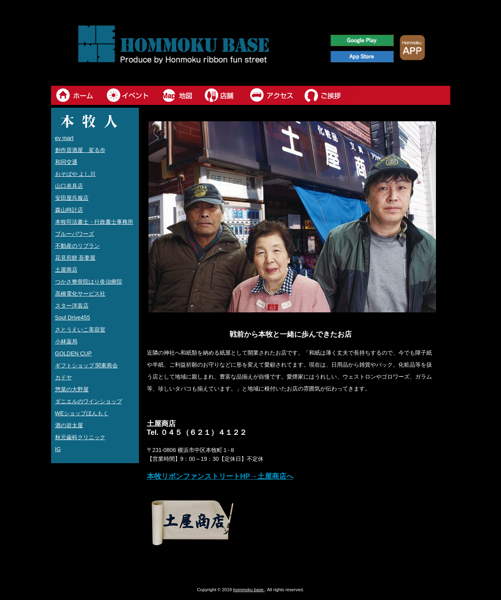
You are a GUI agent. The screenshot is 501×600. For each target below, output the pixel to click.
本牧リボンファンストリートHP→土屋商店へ (220, 476)
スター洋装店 (72, 305)
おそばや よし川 (75, 174)
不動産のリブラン (77, 246)
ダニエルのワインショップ (88, 401)
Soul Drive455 (72, 317)
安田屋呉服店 (72, 198)
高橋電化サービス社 (80, 293)
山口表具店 (69, 186)
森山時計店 (69, 210)
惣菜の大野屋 (72, 389)
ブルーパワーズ (74, 234)
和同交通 (66, 162)
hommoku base (249, 589)
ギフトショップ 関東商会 (86, 365)
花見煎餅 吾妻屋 (75, 258)
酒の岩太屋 (69, 425)
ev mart (64, 138)
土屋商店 (66, 269)
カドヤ (63, 377)
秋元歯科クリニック (80, 437)
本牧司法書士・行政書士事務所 (94, 222)
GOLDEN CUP (73, 353)
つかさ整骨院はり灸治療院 (88, 281)
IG (58, 449)
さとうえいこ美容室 (80, 329)
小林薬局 (66, 341)
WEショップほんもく (82, 413)
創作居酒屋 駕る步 (80, 150)
